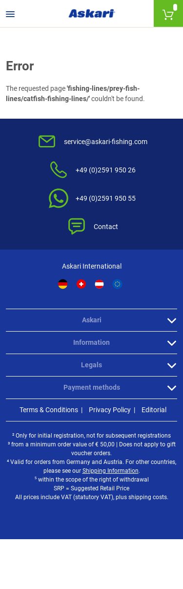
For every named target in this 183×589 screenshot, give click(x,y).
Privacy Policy (110, 410)
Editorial (154, 410)
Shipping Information (110, 470)
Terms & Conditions (49, 410)
